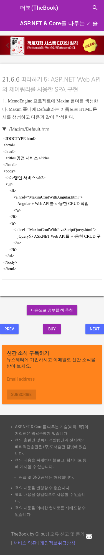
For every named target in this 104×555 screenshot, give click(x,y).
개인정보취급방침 (57, 543)
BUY (52, 329)
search (95, 7)
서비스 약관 (25, 543)
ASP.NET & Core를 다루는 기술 (59, 23)
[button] (8, 45)
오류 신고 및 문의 (71, 534)
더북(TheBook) (39, 7)
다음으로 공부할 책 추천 (52, 310)
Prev (9, 329)
